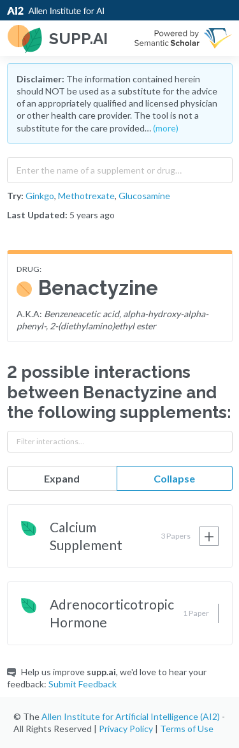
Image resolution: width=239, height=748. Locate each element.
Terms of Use (187, 728)
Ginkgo (39, 195)
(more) (165, 128)
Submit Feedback (82, 683)
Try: (15, 195)
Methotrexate (86, 195)
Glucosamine (144, 195)
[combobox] (120, 167)
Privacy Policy (126, 728)
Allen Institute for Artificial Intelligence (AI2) (130, 716)
